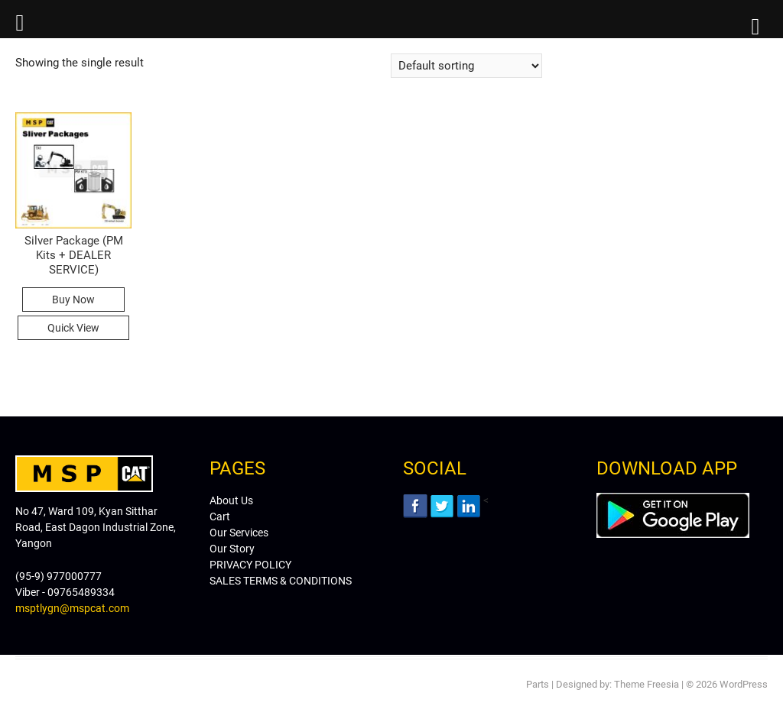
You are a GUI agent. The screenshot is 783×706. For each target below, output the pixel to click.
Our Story (232, 548)
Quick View (73, 328)
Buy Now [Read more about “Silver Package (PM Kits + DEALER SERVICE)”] (73, 299)
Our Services (239, 532)
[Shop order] (466, 65)
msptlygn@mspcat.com (72, 608)
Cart (220, 516)
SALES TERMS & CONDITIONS (281, 581)
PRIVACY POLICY (250, 565)
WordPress (744, 684)
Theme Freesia (646, 684)
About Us (231, 500)
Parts (537, 684)
